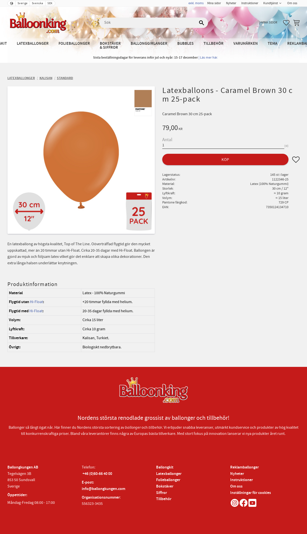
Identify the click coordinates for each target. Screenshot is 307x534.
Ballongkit (164, 467)
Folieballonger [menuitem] (74, 43)
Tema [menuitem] (272, 43)
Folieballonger (168, 480)
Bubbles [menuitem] (185, 43)
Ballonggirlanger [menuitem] (149, 43)
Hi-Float (36, 301)
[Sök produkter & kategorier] (153, 23)
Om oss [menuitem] (292, 3)
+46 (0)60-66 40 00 (97, 473)
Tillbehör (163, 499)
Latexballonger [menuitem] (33, 43)
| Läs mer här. (208, 57)
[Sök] (202, 23)
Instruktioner (241, 480)
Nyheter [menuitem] (231, 3)
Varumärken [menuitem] (245, 43)
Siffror (161, 492)
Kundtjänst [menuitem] (270, 3)
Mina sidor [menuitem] (214, 3)
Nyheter (237, 473)
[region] (81, 320)
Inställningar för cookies (250, 492)
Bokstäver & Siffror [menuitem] (110, 45)
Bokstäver (164, 486)
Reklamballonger (244, 467)
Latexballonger (169, 473)
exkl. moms (196, 3)
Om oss (236, 486)
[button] (286, 23)
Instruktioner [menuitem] (249, 3)
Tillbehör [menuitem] (214, 43)
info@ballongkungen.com (103, 488)
